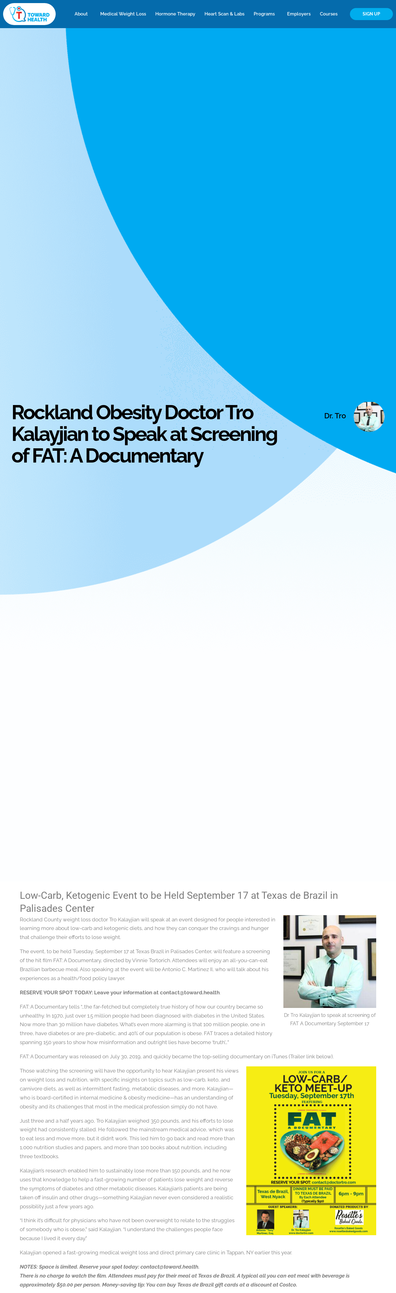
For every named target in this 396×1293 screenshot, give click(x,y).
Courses (330, 14)
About (83, 14)
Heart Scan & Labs (224, 14)
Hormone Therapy (175, 14)
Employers (299, 14)
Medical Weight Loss (123, 14)
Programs (266, 14)
